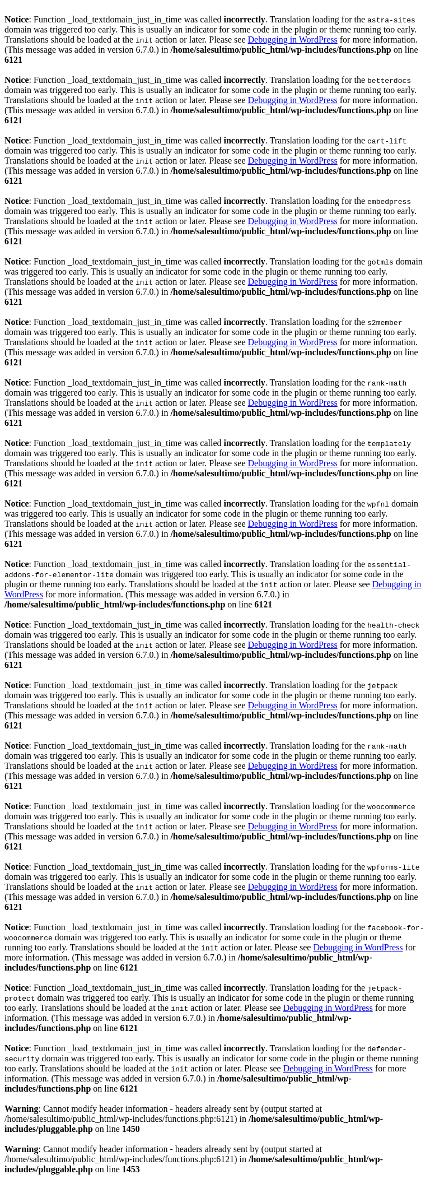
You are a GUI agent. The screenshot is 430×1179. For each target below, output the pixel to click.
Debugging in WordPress (293, 39)
